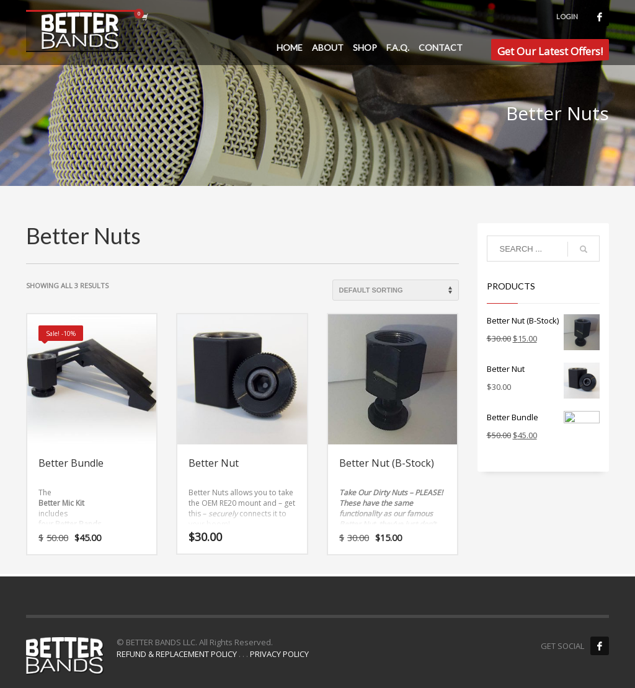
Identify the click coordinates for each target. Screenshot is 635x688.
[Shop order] (395, 290)
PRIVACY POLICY (279, 653)
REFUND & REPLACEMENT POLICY (177, 653)
